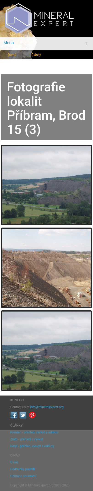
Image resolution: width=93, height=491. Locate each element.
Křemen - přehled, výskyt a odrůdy (34, 432)
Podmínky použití (22, 469)
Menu (8, 42)
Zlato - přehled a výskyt (26, 439)
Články (36, 55)
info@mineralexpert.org (47, 407)
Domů (12, 55)
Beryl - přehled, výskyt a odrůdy (32, 446)
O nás (14, 462)
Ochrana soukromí (23, 476)
